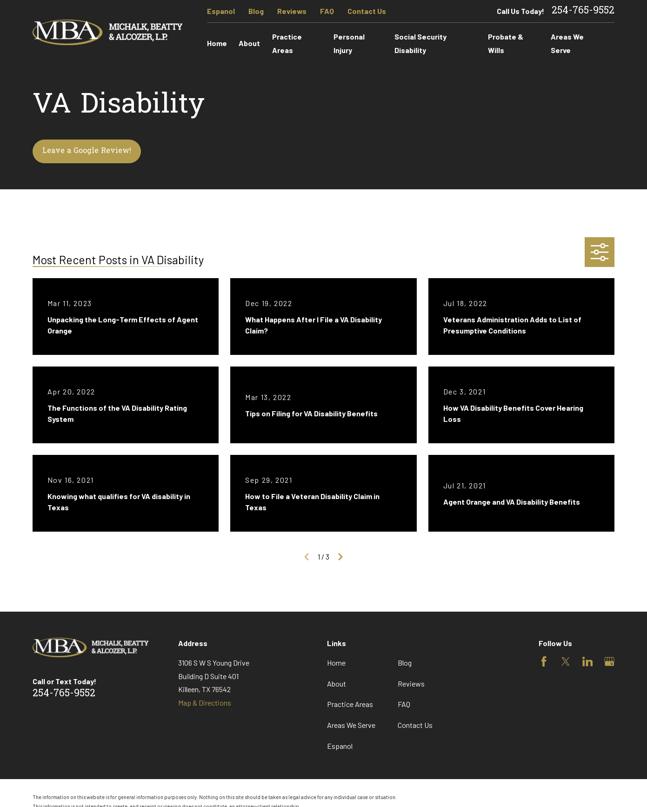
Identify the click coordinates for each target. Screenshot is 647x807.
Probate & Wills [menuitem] (505, 43)
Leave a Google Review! (86, 151)
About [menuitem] (249, 43)
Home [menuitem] (217, 43)
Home (336, 662)
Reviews (292, 11)
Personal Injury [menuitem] (349, 43)
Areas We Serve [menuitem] (567, 43)
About (336, 683)
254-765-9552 (583, 11)
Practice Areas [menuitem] (287, 43)
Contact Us (366, 11)
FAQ (327, 11)
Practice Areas (350, 704)
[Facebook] (544, 661)
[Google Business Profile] (609, 661)
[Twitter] (565, 661)
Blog (256, 11)
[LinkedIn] (587, 661)
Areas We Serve (351, 724)
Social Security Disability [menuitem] (420, 43)
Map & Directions (204, 702)
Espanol (221, 11)
